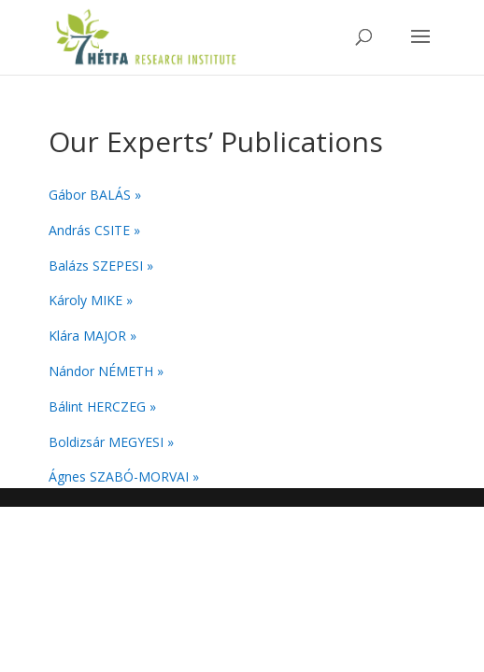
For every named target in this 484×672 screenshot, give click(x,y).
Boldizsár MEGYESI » (111, 442)
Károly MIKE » (91, 300)
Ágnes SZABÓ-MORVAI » (124, 476)
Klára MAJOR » (92, 335)
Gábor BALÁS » (95, 194)
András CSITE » (94, 230)
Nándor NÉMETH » (106, 371)
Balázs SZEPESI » (101, 265)
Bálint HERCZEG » (102, 406)
